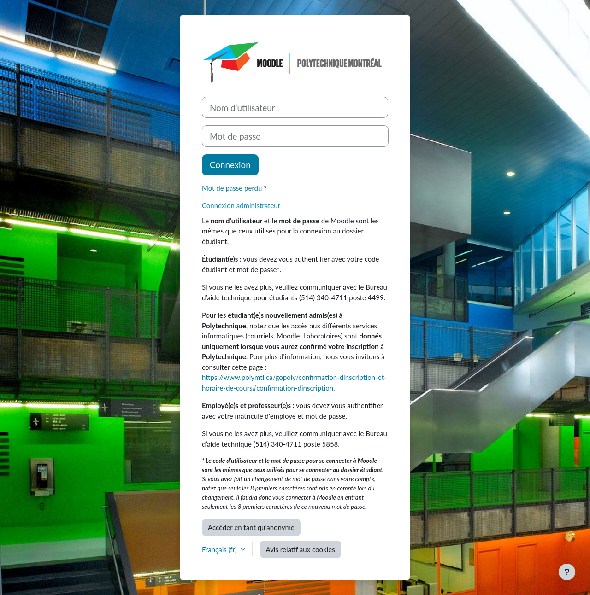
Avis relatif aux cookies (300, 549)
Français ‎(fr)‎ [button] (220, 549)
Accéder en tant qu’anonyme (251, 527)
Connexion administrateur (241, 205)
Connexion (230, 164)
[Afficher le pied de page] (567, 572)
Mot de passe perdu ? (234, 188)
